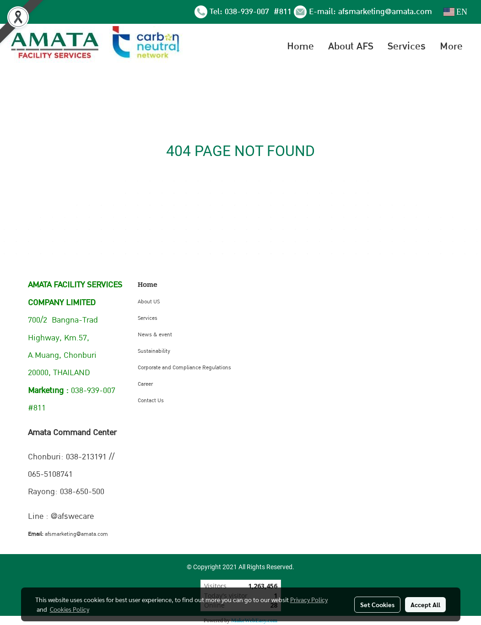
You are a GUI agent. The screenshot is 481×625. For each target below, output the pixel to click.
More (451, 46)
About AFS (350, 46)
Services (407, 46)
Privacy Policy (309, 599)
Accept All (425, 604)
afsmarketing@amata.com (385, 11)
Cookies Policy (69, 609)
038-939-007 (248, 11)
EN (455, 11)
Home (300, 46)
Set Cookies (377, 604)
